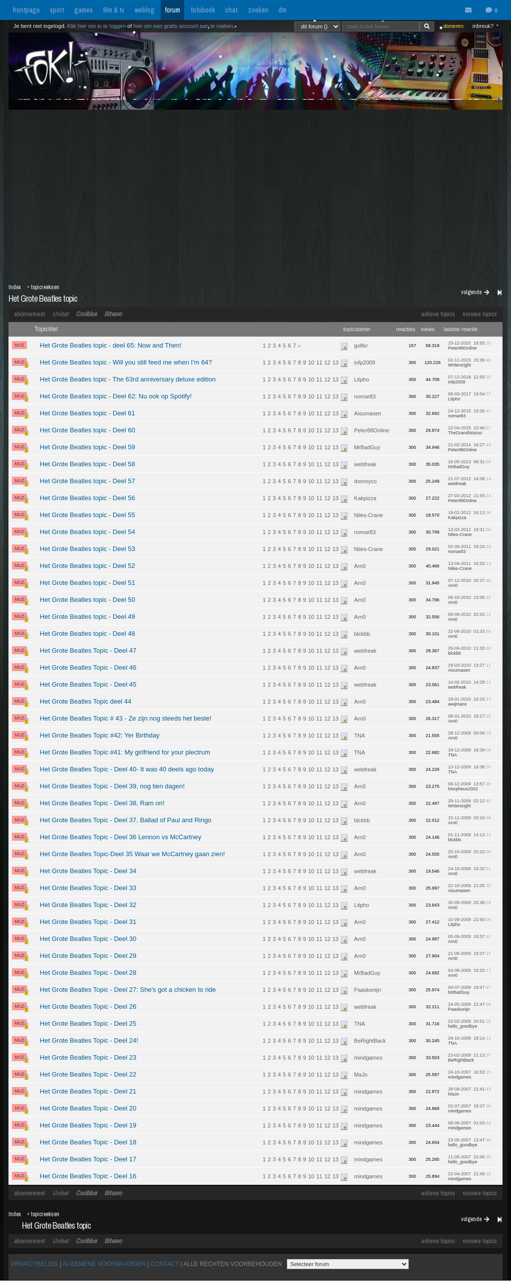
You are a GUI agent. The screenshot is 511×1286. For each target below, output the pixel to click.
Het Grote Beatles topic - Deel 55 (87, 515)
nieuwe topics (480, 314)
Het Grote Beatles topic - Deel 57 (87, 481)
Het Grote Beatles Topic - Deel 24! (89, 1040)
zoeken (258, 9)
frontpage (26, 9)
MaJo (361, 1075)
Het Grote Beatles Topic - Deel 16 (88, 1176)
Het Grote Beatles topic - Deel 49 (87, 616)
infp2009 (364, 363)
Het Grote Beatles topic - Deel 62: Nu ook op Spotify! (116, 396)
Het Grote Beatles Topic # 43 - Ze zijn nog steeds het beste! (126, 718)
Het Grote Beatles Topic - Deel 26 (88, 1006)
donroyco (365, 481)
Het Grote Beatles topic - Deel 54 (87, 532)
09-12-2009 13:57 (469, 786)
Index (14, 287)
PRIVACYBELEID (34, 1264)
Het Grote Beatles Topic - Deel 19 (88, 1125)
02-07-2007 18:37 (469, 1108)
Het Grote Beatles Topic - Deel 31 (88, 921)
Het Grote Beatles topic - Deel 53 (87, 548)
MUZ (19, 345)
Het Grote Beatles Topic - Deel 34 (88, 871)
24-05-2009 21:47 (469, 1007)
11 (319, 363)
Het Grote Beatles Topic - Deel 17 (88, 1159)
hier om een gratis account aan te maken (183, 26)
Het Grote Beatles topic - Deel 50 (87, 599)
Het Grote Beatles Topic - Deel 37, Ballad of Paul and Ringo (126, 820)
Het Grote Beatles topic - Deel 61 (87, 413)
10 (311, 363)
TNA (359, 735)
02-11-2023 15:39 (469, 362)
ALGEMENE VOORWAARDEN (104, 1264)
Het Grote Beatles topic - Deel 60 (87, 430)
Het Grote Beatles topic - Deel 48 (87, 633)
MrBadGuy (367, 447)
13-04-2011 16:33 (469, 566)
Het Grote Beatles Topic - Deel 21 (88, 1091)
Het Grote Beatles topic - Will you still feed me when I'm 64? (126, 362)
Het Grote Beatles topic (42, 298)
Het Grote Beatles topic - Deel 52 (87, 565)
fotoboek (203, 9)
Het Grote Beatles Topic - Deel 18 (88, 1142)
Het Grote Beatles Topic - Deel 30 (88, 938)
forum (172, 9)
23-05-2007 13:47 (469, 1142)
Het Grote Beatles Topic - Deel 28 (88, 972)
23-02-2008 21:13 (469, 1058)
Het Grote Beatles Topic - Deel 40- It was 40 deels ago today (127, 769)
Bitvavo (113, 314)
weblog (145, 9)
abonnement (29, 314)
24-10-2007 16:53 (469, 1075)
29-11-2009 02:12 (469, 803)
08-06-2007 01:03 (469, 1125)
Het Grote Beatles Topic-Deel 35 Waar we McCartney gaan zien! (132, 854)
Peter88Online (371, 430)
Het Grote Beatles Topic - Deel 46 (88, 667)
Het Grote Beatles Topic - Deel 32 (88, 905)
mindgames (368, 1058)
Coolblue (86, 314)
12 (327, 363)
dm (282, 9)
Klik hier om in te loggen (96, 26)
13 (335, 363)
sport (57, 9)
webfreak (365, 464)
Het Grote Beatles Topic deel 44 (85, 701)
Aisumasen (367, 413)
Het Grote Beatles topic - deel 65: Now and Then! (111, 345)
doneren (453, 26)
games (83, 9)
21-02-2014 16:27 (469, 447)
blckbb (362, 634)
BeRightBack (370, 1041)
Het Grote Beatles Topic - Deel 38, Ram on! (102, 803)
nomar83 (365, 396)
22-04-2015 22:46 (469, 430)
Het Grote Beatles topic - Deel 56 (87, 498)
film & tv (113, 9)
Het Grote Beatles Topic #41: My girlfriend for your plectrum (125, 752)
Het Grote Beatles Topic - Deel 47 (88, 650)
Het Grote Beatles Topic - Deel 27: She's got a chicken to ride (128, 989)
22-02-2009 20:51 (469, 1024)
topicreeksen (45, 287)
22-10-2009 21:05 (469, 888)
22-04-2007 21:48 (469, 1176)
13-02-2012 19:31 (469, 532)
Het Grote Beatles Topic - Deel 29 (88, 955)
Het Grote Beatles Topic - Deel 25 (88, 1023)
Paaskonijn (367, 990)
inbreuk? (483, 26)
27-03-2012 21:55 (469, 498)
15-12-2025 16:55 (469, 346)
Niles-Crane (368, 515)
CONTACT (164, 1264)
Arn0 (360, 566)
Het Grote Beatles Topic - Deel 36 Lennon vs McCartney (120, 837)
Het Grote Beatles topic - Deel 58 (87, 464)
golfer (361, 346)
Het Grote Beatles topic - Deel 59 (87, 447)
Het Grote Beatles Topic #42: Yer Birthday (100, 735)
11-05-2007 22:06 (469, 1159)
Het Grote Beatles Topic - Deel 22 (88, 1074)
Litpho (361, 379)
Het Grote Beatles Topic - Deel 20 (88, 1108)
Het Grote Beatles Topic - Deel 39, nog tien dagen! (112, 786)
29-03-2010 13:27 (469, 668)
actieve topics (438, 314)
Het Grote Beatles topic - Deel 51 (87, 582)
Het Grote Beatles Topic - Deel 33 (88, 888)
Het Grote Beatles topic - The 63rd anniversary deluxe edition (128, 379)
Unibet (60, 314)
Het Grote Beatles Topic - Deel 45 (88, 684)
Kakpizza (365, 498)
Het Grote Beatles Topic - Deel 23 (88, 1057)
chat (231, 9)
